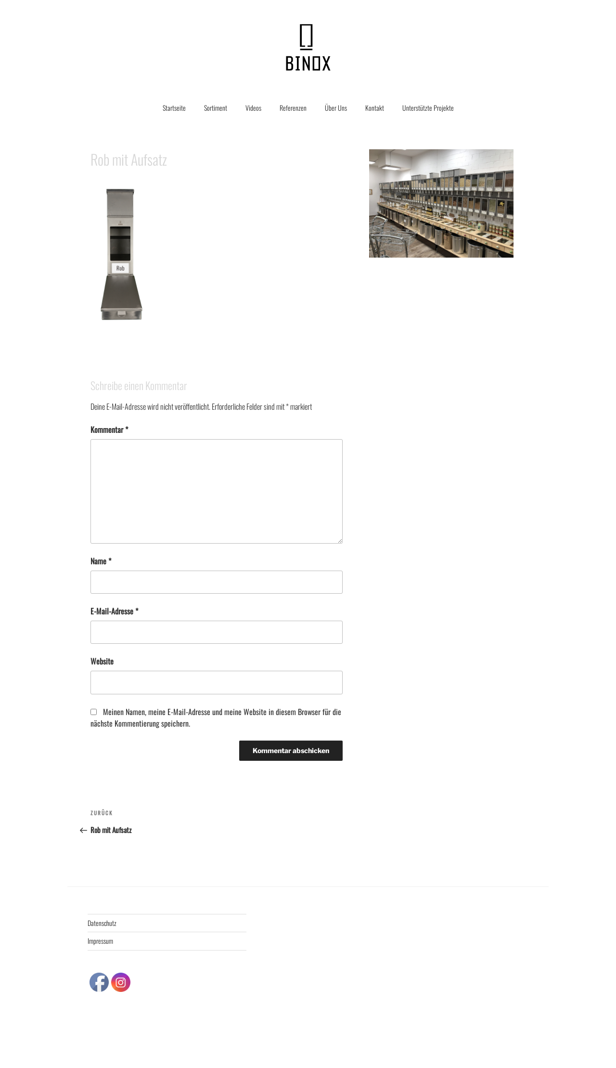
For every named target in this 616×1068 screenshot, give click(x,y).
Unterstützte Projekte (428, 108)
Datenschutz (102, 923)
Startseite (174, 108)
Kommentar (109, 429)
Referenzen (293, 108)
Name (100, 561)
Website (102, 661)
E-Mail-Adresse (114, 611)
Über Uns (336, 108)
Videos (253, 108)
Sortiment (215, 108)
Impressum (100, 941)
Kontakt (374, 108)
